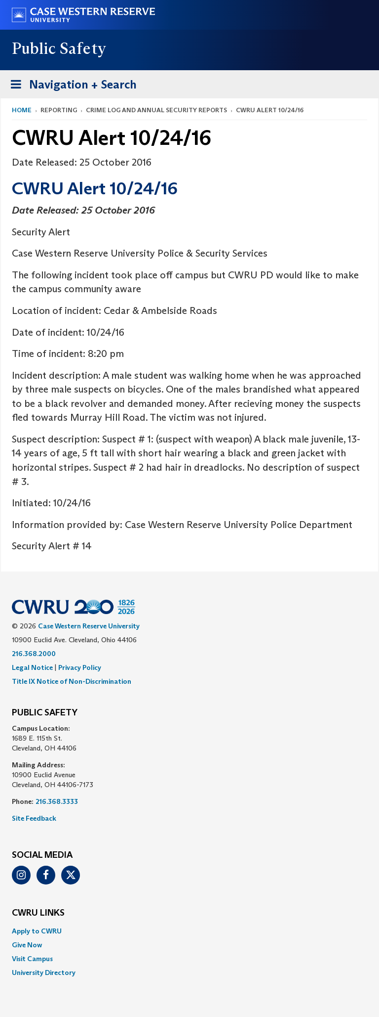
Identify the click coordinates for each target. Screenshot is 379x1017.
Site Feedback (34, 818)
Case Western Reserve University (89, 625)
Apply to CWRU (37, 931)
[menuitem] (189, 931)
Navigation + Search (70, 86)
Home (22, 110)
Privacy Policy (79, 667)
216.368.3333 (57, 801)
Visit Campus (32, 958)
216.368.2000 (34, 653)
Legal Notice (32, 667)
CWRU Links (38, 913)
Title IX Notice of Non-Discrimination (71, 681)
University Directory (44, 972)
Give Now (27, 944)
